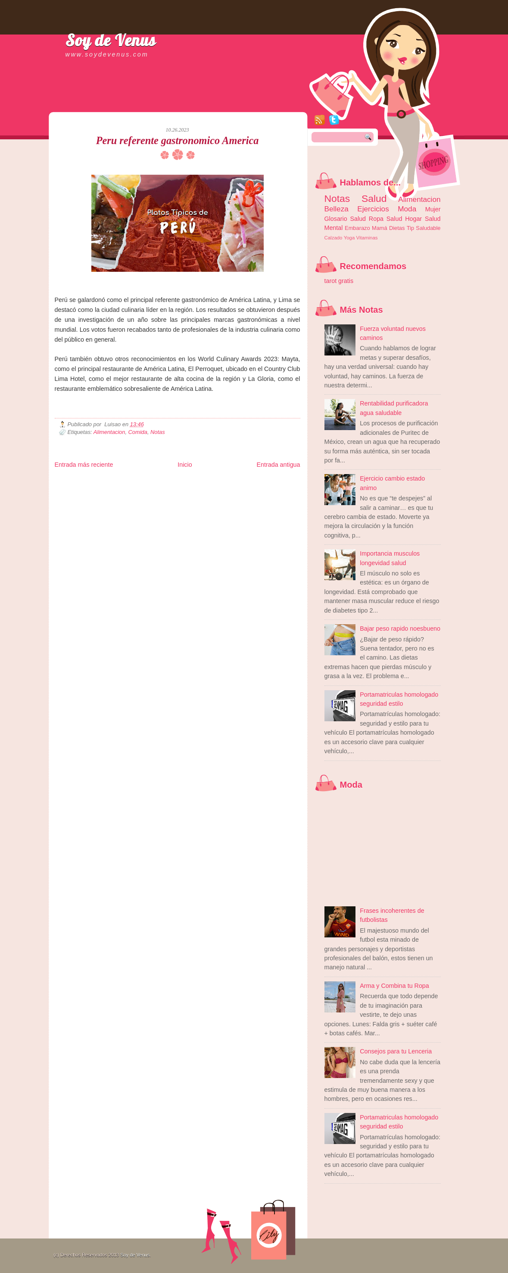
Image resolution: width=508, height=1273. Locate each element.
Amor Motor (282, 495)
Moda (407, 208)
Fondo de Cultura (233, 481)
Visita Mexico (201, 495)
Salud (394, 218)
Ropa (376, 218)
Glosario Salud (345, 218)
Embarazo (357, 228)
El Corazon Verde (231, 495)
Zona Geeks (262, 481)
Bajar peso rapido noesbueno (400, 628)
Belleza (336, 208)
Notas (157, 432)
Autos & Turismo (263, 488)
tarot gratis (339, 280)
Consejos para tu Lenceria (396, 1051)
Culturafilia (259, 495)
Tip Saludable (424, 228)
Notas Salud (355, 198)
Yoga (349, 237)
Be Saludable (101, 481)
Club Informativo (200, 481)
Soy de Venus (110, 40)
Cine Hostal (204, 488)
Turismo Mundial (144, 495)
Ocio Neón (119, 488)
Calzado (333, 237)
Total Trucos (180, 488)
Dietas (397, 228)
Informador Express (164, 481)
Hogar (413, 218)
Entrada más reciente (84, 464)
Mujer (433, 209)
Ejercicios (373, 208)
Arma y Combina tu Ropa (394, 985)
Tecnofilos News (92, 488)
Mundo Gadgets (231, 488)
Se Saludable (174, 495)
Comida (137, 432)
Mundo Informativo (110, 495)
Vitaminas (367, 237)
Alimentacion (109, 432)
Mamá (379, 228)
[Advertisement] (155, 103)
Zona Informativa (71, 481)
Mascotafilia (79, 495)
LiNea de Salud (129, 481)
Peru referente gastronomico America (177, 140)
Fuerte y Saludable (149, 488)
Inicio (185, 464)
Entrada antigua (278, 464)
